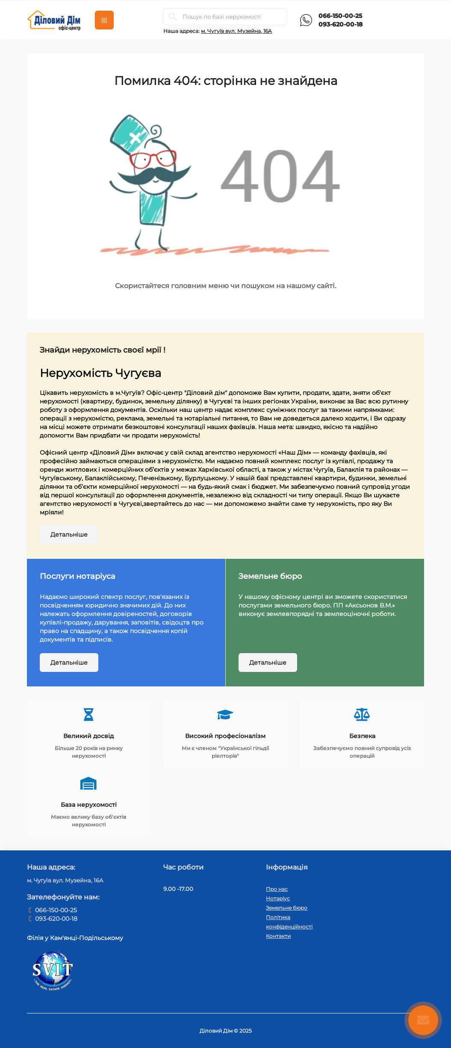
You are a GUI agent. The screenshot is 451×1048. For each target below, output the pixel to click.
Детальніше (69, 534)
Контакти (278, 936)
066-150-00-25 (340, 16)
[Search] (172, 16)
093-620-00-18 (340, 24)
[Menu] (104, 20)
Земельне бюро (286, 908)
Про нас (277, 889)
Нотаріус (278, 898)
